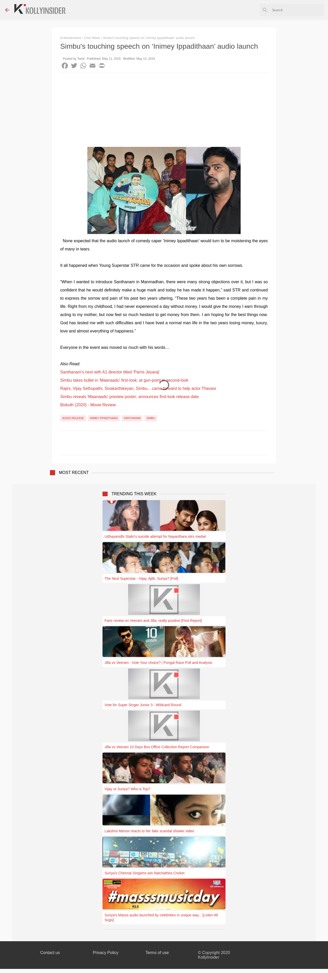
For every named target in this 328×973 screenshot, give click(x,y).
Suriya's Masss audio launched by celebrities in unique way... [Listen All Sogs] (161, 917)
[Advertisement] (164, 111)
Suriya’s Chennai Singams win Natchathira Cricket (144, 873)
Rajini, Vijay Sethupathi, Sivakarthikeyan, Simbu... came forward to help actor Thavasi (138, 388)
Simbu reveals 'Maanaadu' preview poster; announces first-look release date (129, 396)
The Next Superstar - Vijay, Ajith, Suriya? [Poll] (141, 578)
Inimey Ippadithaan (104, 418)
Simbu (151, 418)
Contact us (50, 952)
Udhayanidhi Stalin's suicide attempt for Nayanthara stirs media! (155, 536)
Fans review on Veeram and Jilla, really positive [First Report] (153, 621)
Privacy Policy (105, 952)
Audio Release (73, 418)
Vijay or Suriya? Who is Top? (127, 789)
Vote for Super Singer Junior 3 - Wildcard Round (143, 705)
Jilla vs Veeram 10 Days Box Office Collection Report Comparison (157, 747)
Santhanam (132, 418)
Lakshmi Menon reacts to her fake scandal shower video (149, 831)
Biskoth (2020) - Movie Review (88, 405)
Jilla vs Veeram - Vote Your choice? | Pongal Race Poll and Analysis (158, 663)
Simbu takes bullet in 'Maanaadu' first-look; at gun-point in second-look (124, 380)
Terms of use (157, 952)
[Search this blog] (297, 10)
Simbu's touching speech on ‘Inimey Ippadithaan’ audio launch (149, 38)
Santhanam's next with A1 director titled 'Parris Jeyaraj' (110, 372)
